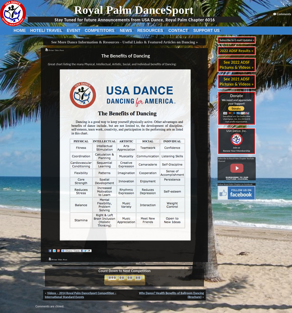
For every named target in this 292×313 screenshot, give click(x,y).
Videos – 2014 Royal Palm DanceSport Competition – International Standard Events (80, 295)
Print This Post (56, 50)
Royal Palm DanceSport (134, 10)
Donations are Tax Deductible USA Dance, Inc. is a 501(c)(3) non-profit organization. (236, 119)
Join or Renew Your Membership (236, 140)
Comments (284, 14)
